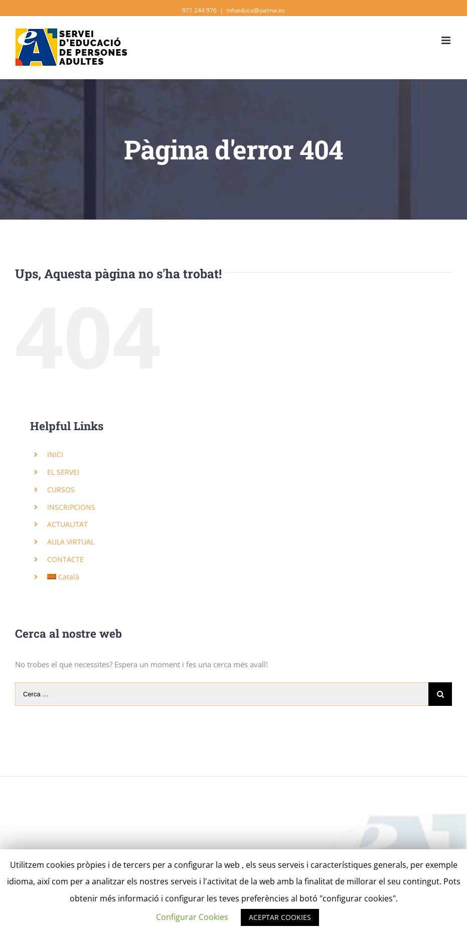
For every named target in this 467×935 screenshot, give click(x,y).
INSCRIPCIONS (71, 507)
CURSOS (61, 489)
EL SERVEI (63, 472)
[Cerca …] (221, 694)
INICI (55, 454)
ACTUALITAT (67, 524)
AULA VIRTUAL (70, 541)
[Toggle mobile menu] (446, 40)
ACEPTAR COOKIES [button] (280, 917)
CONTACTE (65, 559)
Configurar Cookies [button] (192, 916)
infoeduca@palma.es (255, 10)
